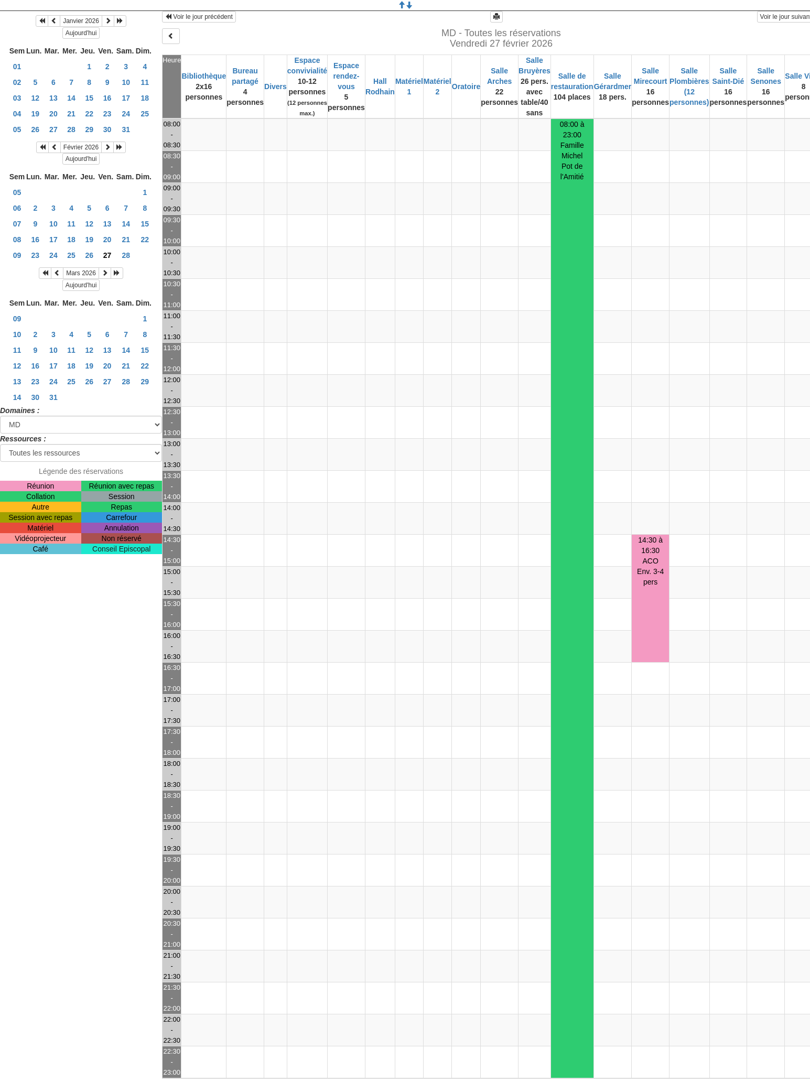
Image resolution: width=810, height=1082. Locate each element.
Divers (275, 86)
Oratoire (466, 86)
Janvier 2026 (81, 21)
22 (89, 114)
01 (17, 66)
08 (17, 239)
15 (89, 98)
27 (53, 129)
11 (145, 82)
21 (71, 114)
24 (126, 114)
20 (53, 114)
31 (126, 129)
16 (107, 98)
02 (17, 82)
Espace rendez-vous (346, 76)
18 (145, 98)
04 (17, 114)
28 (71, 129)
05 (17, 129)
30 (107, 129)
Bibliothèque (203, 76)
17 (126, 98)
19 (35, 114)
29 (89, 129)
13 (53, 98)
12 (35, 98)
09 (17, 255)
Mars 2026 (81, 273)
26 (35, 129)
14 (71, 98)
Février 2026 (81, 147)
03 (17, 98)
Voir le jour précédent (199, 16)
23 (107, 114)
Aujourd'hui (81, 33)
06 (17, 208)
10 (126, 82)
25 (145, 114)
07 (17, 224)
